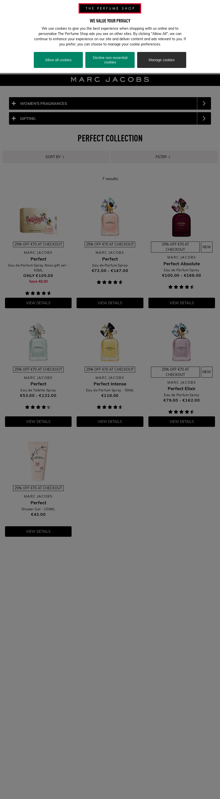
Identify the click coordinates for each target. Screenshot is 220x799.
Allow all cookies (58, 53)
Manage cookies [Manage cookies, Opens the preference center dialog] (162, 53)
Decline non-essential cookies (110, 53)
